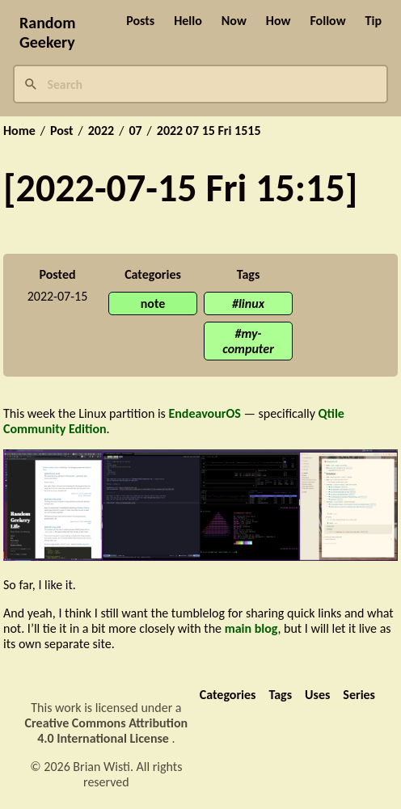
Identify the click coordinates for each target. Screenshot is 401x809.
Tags (280, 694)
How (278, 20)
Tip (373, 20)
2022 (101, 130)
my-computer (248, 341)
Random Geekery (47, 32)
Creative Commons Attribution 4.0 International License (106, 730)
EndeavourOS (204, 413)
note (153, 303)
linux (251, 303)
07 (135, 130)
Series (359, 694)
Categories (228, 694)
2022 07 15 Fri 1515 (209, 130)
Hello (188, 20)
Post (62, 130)
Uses (317, 694)
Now (234, 20)
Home (19, 130)
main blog (251, 628)
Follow (327, 20)
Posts (140, 20)
